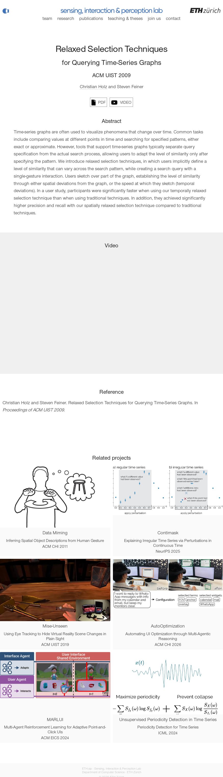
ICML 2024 (168, 733)
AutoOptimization (168, 626)
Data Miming (55, 533)
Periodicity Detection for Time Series (168, 727)
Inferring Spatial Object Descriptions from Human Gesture (55, 541)
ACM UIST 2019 (55, 645)
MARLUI (55, 720)
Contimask (168, 533)
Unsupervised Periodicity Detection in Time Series (168, 720)
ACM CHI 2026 (168, 645)
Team (47, 19)
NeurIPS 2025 (168, 552)
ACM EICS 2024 (55, 738)
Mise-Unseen (55, 626)
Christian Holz (93, 87)
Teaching (125, 19)
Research (65, 19)
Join (154, 19)
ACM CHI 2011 (55, 547)
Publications (91, 19)
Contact (173, 19)
